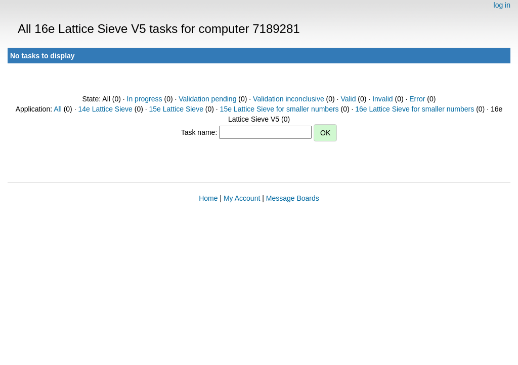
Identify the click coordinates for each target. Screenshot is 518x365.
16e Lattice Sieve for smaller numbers (414, 109)
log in (502, 5)
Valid (348, 99)
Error (417, 99)
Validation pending (207, 99)
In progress (144, 99)
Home (208, 198)
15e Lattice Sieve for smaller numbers (279, 109)
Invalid (382, 99)
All (58, 109)
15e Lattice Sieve (176, 109)
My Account (242, 198)
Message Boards (292, 198)
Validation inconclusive (288, 99)
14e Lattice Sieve (105, 109)
